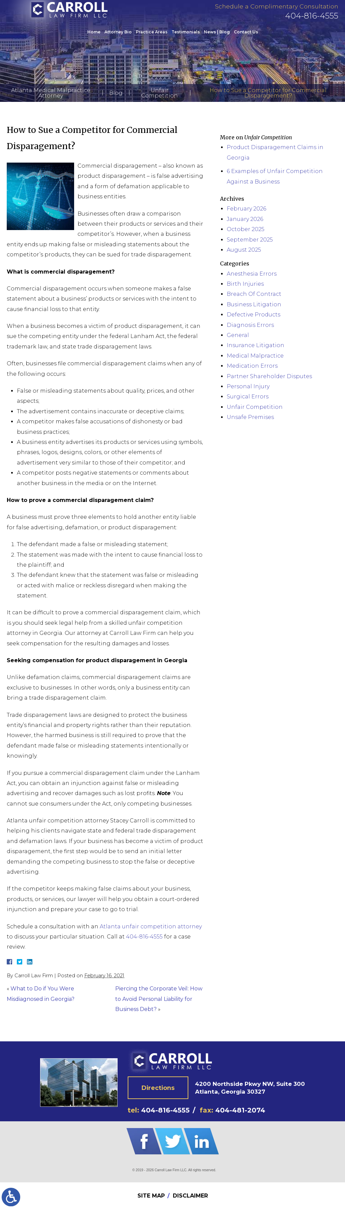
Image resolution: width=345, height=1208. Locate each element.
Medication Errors (252, 366)
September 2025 (250, 239)
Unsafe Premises (250, 417)
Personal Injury (248, 386)
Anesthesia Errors (252, 274)
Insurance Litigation (255, 345)
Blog (116, 93)
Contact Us (246, 37)
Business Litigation (254, 304)
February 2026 (246, 208)
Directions (158, 1087)
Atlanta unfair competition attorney (151, 926)
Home (93, 37)
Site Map (151, 1196)
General (238, 335)
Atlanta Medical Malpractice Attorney (50, 93)
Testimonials (185, 37)
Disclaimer (190, 1196)
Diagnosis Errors (250, 325)
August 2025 (244, 250)
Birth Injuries (245, 284)
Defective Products (253, 314)
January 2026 (245, 219)
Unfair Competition (159, 93)
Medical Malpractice (255, 356)
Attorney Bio (118, 37)
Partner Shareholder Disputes (269, 376)
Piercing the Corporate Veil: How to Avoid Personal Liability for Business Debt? (158, 998)
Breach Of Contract (254, 294)
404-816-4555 (311, 21)
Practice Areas (151, 37)
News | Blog (217, 37)
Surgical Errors (248, 396)
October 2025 (245, 229)
